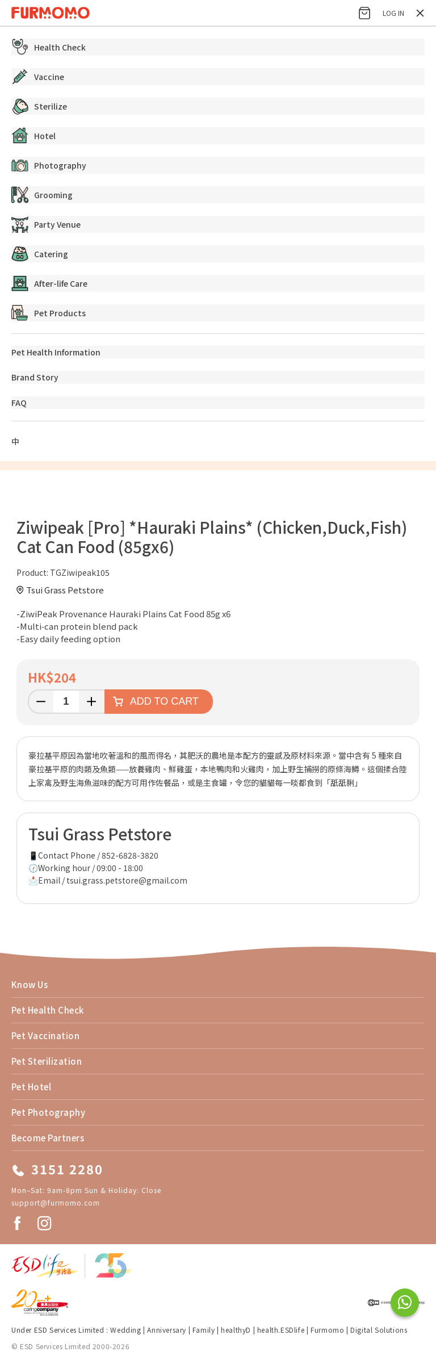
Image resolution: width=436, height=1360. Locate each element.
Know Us (29, 984)
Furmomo (327, 1329)
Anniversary (166, 1329)
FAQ (19, 402)
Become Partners (47, 1138)
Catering (39, 253)
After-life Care (49, 283)
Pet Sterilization (46, 1061)
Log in (393, 13)
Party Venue (46, 224)
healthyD (236, 1329)
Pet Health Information (55, 352)
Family (203, 1329)
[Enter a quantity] (66, 701)
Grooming (42, 194)
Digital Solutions (378, 1329)
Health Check (48, 47)
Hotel (33, 135)
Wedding (125, 1329)
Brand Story (34, 377)
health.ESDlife (280, 1329)
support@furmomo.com (55, 1202)
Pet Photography (48, 1112)
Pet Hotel (31, 1087)
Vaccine (37, 76)
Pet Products (48, 312)
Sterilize (39, 106)
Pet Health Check (47, 1010)
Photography (48, 165)
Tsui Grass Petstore (65, 590)
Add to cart (164, 701)
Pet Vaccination (45, 1035)
